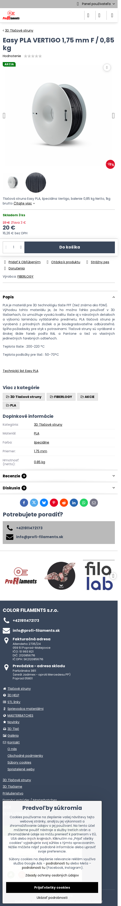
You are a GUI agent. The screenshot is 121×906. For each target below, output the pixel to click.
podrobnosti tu (57, 863)
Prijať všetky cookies (52, 887)
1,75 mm (40, 451)
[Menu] (112, 15)
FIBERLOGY (25, 276)
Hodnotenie (12, 56)
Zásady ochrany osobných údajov (52, 875)
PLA (36, 433)
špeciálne (41, 442)
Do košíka (69, 247)
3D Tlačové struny (48, 424)
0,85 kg (39, 462)
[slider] (33, 56)
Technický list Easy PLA (20, 371)
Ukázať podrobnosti (52, 898)
